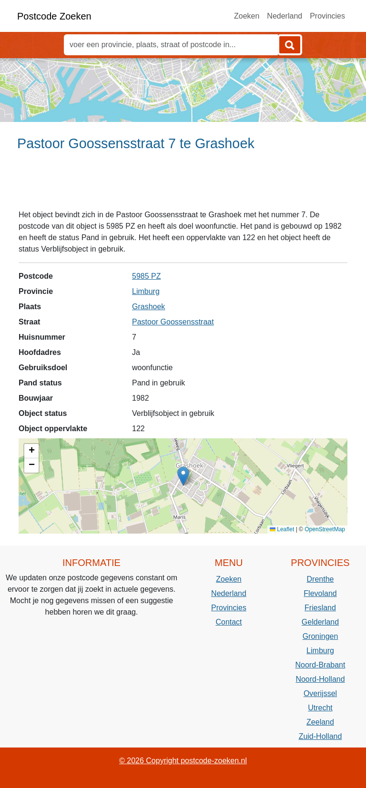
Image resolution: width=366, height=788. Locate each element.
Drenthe (320, 579)
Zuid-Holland (320, 736)
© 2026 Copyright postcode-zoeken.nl (183, 761)
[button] (183, 476)
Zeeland (320, 722)
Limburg (146, 291)
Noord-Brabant (320, 665)
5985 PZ (146, 276)
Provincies (327, 16)
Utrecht (320, 708)
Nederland (284, 16)
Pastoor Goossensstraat (173, 322)
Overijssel (320, 693)
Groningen (320, 636)
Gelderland (320, 622)
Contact (228, 622)
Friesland (320, 608)
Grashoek (148, 307)
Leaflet (282, 529)
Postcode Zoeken (54, 16)
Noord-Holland (320, 679)
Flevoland (320, 593)
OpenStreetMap (325, 529)
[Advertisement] (183, 184)
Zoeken (246, 16)
